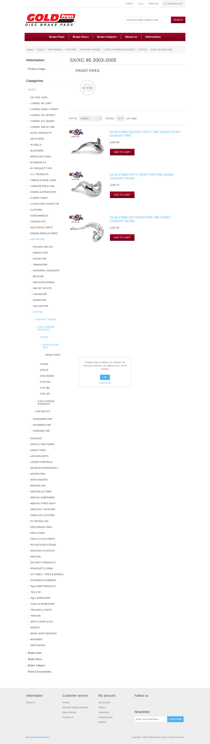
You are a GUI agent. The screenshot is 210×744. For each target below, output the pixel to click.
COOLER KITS (38, 221)
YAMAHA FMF (40, 264)
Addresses (103, 712)
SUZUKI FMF (40, 258)
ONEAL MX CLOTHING (42, 515)
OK (105, 377)
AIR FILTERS (37, 138)
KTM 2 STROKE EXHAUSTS (120, 49)
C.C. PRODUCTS (39, 174)
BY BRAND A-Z (38, 162)
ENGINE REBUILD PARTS (44, 233)
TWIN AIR (35, 615)
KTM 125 (45, 393)
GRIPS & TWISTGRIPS (42, 444)
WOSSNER (36, 639)
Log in (141, 3)
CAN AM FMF (40, 294)
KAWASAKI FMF (41, 430)
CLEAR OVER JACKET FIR (44, 204)
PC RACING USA (39, 521)
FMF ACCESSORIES (44, 282)
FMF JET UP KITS (42, 288)
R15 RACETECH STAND (43, 544)
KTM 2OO (45, 382)
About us (131, 36)
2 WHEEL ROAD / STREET (44, 109)
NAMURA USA (38, 485)
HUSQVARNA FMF (42, 419)
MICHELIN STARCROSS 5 (44, 468)
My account (104, 702)
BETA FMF (38, 276)
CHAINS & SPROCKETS (43, 192)
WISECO (35, 627)
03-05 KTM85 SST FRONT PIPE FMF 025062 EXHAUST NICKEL (140, 219)
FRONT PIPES (52, 355)
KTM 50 (44, 370)
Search (66, 702)
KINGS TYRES (38, 450)
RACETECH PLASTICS (42, 550)
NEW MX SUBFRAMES (42, 497)
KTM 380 (45, 387)
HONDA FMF (39, 300)
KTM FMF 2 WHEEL (90, 49)
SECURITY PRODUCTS (42, 562)
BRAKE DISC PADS (40, 156)
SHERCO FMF (40, 252)
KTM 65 (44, 364)
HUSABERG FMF (42, 425)
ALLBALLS (36, 144)
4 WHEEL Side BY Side (42, 127)
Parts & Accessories (39, 671)
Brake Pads (56, 36)
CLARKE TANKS (39, 198)
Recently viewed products (75, 707)
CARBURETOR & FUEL (42, 186)
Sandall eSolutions (41, 737)
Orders (101, 707)
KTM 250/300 (47, 376)
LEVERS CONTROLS (41, 462)
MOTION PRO (37, 474)
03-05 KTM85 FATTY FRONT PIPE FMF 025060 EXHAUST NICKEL (142, 176)
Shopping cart (105, 717)
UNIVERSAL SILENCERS (46, 270)
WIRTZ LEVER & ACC (41, 621)
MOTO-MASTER (39, 479)
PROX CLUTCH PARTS (42, 539)
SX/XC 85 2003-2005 (51, 346)
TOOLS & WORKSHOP (42, 604)
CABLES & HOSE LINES (43, 180)
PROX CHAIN (37, 533)
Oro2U (40, 49)
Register (129, 3)
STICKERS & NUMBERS (43, 580)
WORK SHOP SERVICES (43, 633)
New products (69, 712)
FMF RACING (55, 49)
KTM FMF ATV (42, 411)
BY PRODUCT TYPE (41, 168)
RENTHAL (35, 556)
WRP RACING (37, 645)
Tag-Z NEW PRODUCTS (43, 586)
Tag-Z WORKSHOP (40, 598)
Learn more (105, 383)
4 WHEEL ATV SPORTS (42, 115)
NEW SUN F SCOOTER (42, 509)
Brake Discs (81, 36)
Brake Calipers (107, 36)
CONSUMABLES (39, 215)
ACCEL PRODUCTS (41, 133)
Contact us (67, 717)
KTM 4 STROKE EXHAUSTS (46, 402)
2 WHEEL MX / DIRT (41, 103)
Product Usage (36, 69)
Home (30, 49)
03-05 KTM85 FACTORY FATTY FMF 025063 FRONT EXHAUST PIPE (145, 133)
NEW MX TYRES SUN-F (43, 503)
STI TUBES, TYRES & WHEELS (47, 574)
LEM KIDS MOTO (39, 456)
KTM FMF (71, 49)
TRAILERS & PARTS (41, 610)
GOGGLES (36, 438)
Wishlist (102, 722)
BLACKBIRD (36, 150)
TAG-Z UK (35, 592)
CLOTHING (36, 209)
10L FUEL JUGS (38, 97)
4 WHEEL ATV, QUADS (42, 121)
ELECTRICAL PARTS (41, 227)
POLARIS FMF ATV (43, 247)
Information (153, 36)
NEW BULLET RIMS (40, 491)
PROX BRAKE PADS (41, 527)
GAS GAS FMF (41, 306)
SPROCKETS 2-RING (41, 568)
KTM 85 (143, 49)
